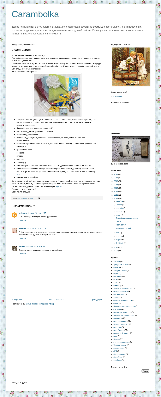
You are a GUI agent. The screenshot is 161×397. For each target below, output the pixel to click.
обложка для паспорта (122, 300)
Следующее (17, 300)
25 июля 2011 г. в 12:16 (36, 229)
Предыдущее (96, 300)
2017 (116, 178)
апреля (119, 236)
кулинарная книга (120, 291)
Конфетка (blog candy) (122, 288)
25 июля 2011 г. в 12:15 (37, 213)
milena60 (22, 229)
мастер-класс (118, 294)
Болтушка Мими (120, 270)
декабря (119, 201)
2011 (116, 198)
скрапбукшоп (118, 330)
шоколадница (119, 348)
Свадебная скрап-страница (127, 218)
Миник (116, 297)
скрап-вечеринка (120, 321)
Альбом (116, 262)
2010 (116, 247)
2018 (116, 174)
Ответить (22, 220)
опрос (115, 303)
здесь (58, 186)
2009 (116, 251)
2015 (116, 185)
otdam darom (121, 225)
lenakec (22, 247)
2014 (116, 188)
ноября (119, 205)
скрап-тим (117, 327)
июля (118, 215)
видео (115, 273)
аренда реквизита (120, 264)
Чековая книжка (119, 345)
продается (117, 318)
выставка (117, 276)
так (18, 174)
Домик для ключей (123, 228)
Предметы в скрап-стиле (123, 315)
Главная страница (56, 300)
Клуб (115, 282)
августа (119, 212)
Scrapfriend (117, 357)
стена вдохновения (121, 342)
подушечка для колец (122, 312)
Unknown (23, 213)
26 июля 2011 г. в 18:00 (35, 247)
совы (115, 336)
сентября (120, 208)
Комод (118, 221)
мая (118, 233)
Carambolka (35, 14)
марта (118, 240)
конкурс (116, 285)
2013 (116, 191)
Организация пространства (124, 306)
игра (115, 279)
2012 (116, 195)
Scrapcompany (119, 354)
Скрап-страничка (120, 324)
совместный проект (121, 333)
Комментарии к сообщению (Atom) (40, 304)
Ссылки (116, 339)
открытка (117, 309)
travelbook (117, 360)
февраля (120, 243)
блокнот (116, 267)
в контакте (117, 96)
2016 (116, 181)
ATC (115, 351)
